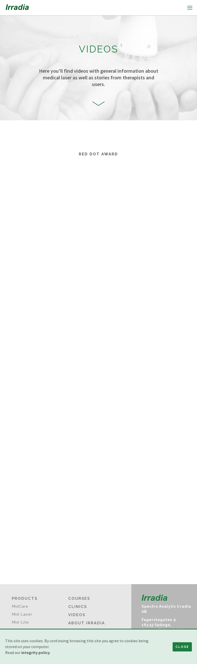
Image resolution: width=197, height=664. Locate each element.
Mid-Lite (20, 622)
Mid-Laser (22, 614)
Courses (79, 598)
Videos (76, 615)
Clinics (77, 606)
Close (182, 647)
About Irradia (86, 623)
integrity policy (35, 652)
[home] (17, 7)
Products (24, 598)
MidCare (20, 606)
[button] (189, 7)
